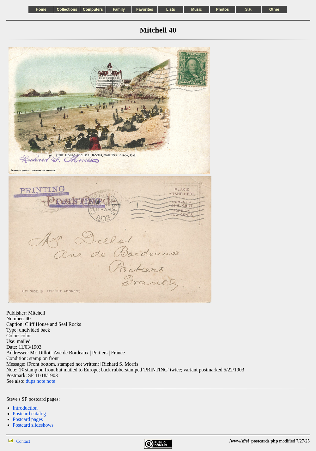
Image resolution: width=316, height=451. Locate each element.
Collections (67, 9)
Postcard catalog (29, 413)
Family (119, 9)
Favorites (144, 9)
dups (30, 381)
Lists (170, 9)
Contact (23, 441)
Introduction (25, 408)
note (41, 381)
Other (274, 9)
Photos (222, 9)
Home (41, 9)
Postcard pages (28, 419)
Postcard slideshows (33, 425)
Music (196, 9)
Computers (93, 9)
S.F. (248, 9)
